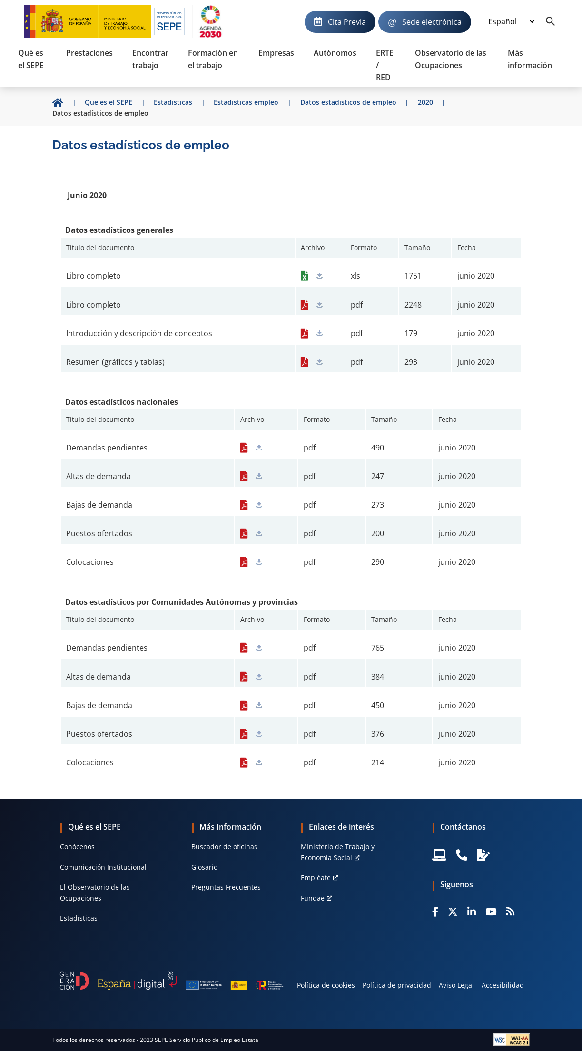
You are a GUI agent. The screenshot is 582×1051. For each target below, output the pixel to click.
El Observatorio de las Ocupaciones (95, 892)
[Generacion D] (171, 980)
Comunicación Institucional (103, 866)
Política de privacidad (397, 985)
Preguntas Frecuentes (226, 886)
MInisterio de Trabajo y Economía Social (338, 851)
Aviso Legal (456, 985)
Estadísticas (79, 917)
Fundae (313, 897)
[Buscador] (550, 22)
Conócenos (77, 846)
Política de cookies (326, 985)
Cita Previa (347, 22)
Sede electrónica (432, 22)
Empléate (316, 877)
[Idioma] (511, 22)
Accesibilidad (503, 985)
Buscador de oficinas (224, 846)
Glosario (204, 866)
